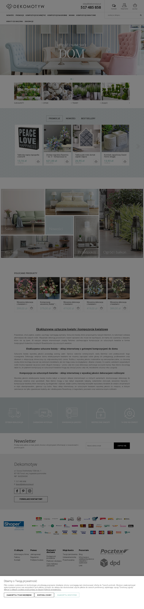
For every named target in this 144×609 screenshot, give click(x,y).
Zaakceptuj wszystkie (67, 595)
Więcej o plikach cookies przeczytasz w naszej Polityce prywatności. (32, 590)
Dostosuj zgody (44, 595)
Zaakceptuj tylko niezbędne (19, 595)
